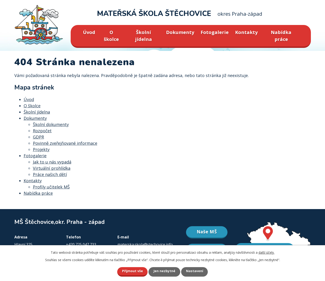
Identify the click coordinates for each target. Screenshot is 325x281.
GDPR (38, 137)
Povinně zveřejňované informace (65, 143)
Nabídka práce (281, 35)
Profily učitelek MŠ (51, 187)
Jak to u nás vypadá (52, 162)
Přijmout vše (132, 271)
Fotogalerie (215, 32)
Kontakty (246, 32)
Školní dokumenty (51, 124)
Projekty (41, 149)
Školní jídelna (143, 35)
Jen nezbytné (164, 271)
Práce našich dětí (50, 174)
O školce (111, 35)
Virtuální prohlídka (51, 168)
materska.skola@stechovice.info (145, 244)
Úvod (89, 32)
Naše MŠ (206, 232)
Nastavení (194, 271)
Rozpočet (42, 130)
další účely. (267, 252)
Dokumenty (180, 32)
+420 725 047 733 (81, 244)
